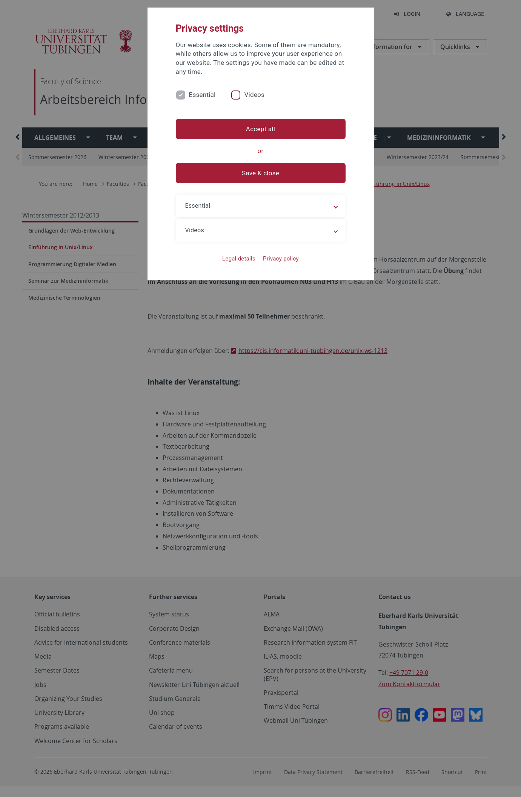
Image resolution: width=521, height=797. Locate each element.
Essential (202, 94)
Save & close (260, 173)
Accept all (260, 129)
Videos (254, 94)
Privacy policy (281, 258)
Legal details (238, 258)
